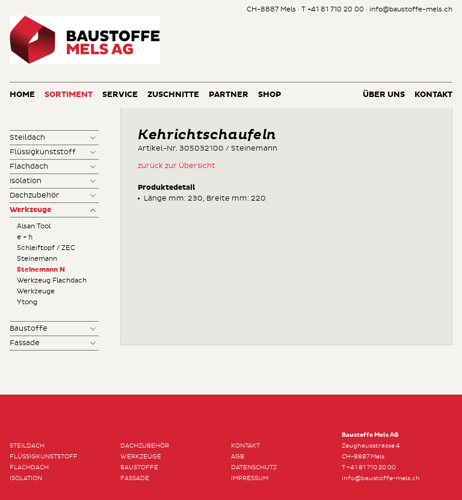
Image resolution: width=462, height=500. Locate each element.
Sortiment (69, 95)
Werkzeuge (30, 210)
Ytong (27, 302)
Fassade (25, 343)
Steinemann (37, 259)
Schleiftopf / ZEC (46, 248)
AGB (237, 456)
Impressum (249, 478)
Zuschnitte (173, 95)
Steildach (27, 137)
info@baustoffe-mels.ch (410, 9)
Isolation (26, 181)
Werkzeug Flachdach (52, 280)
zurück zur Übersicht (176, 165)
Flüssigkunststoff (43, 152)
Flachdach (29, 166)
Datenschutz (254, 467)
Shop (269, 95)
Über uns (384, 95)
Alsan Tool (34, 226)
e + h (24, 237)
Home (22, 95)
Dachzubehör (35, 195)
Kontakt (433, 95)
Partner (228, 95)
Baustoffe (29, 328)
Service (120, 95)
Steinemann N (41, 269)
